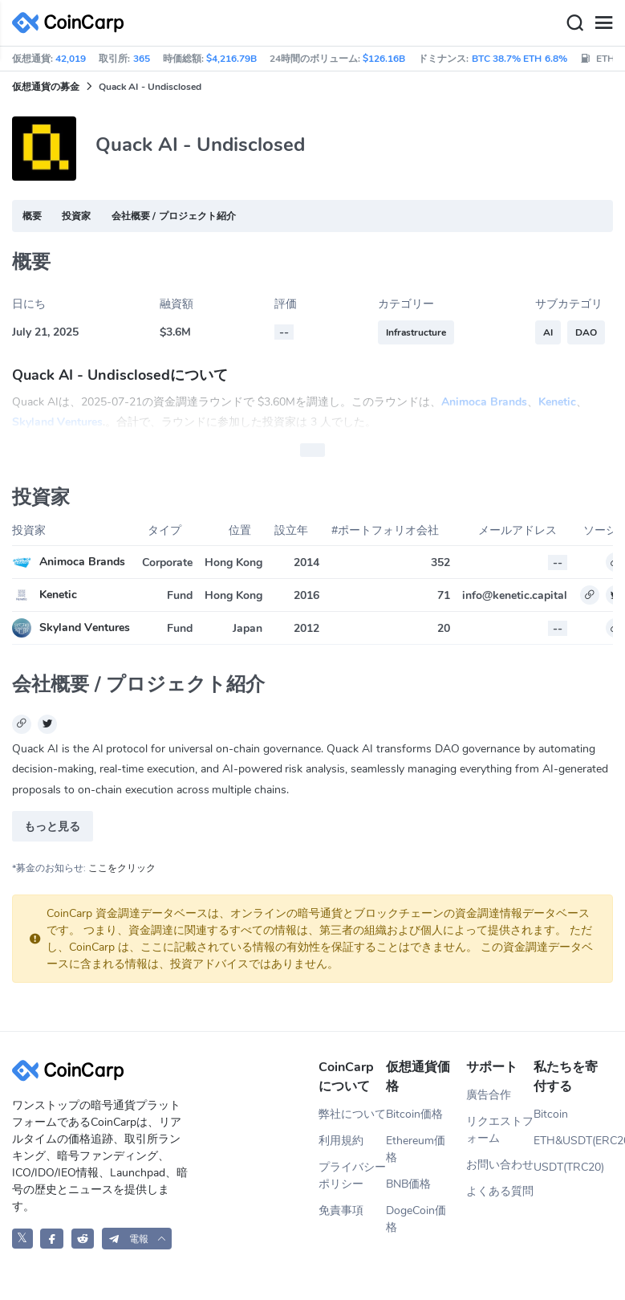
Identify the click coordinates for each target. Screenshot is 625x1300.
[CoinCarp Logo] (72, 23)
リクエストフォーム (500, 1130)
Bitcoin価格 (414, 1114)
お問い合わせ (500, 1164)
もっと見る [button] (52, 826)
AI (548, 332)
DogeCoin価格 (416, 1219)
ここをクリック (122, 868)
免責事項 (341, 1210)
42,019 (70, 58)
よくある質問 (500, 1191)
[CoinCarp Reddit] (83, 1239)
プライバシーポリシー (352, 1175)
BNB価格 (408, 1184)
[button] (137, 1238)
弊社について (352, 1114)
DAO (586, 332)
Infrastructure (416, 332)
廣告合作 (488, 1094)
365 (141, 58)
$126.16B (384, 58)
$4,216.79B (231, 58)
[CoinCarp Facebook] (51, 1239)
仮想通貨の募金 (45, 86)
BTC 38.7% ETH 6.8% (519, 58)
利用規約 (341, 1140)
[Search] (574, 23)
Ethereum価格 (415, 1149)
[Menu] (603, 23)
